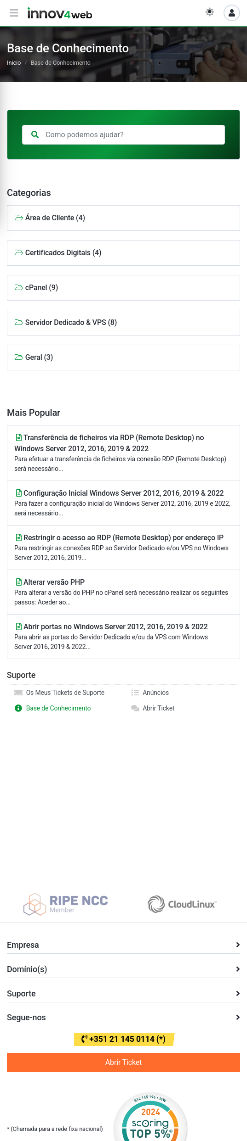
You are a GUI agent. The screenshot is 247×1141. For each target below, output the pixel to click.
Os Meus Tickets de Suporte (59, 692)
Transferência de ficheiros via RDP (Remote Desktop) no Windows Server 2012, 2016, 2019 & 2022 (123, 453)
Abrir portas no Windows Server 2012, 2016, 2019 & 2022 (123, 637)
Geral (33, 357)
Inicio (14, 62)
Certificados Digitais (57, 252)
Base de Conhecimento (52, 708)
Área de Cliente (49, 217)
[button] (14, 13)
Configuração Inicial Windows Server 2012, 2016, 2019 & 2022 (123, 503)
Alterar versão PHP (123, 592)
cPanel (36, 287)
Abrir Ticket (153, 708)
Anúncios (150, 692)
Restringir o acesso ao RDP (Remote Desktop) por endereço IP (123, 548)
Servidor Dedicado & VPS (65, 322)
